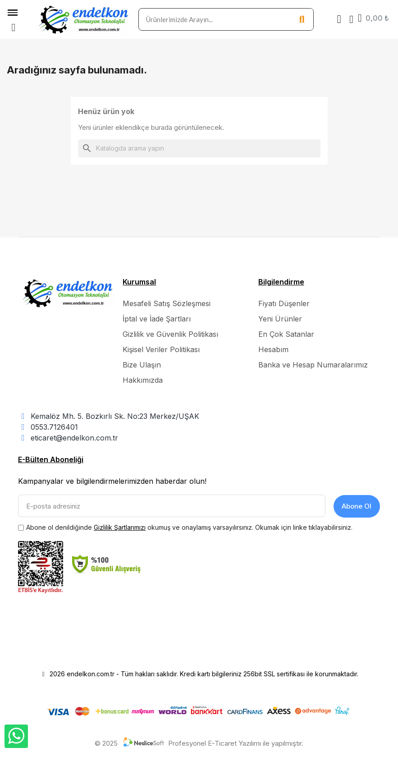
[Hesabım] (351, 19)
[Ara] (199, 148)
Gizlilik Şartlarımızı (120, 527)
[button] (13, 27)
